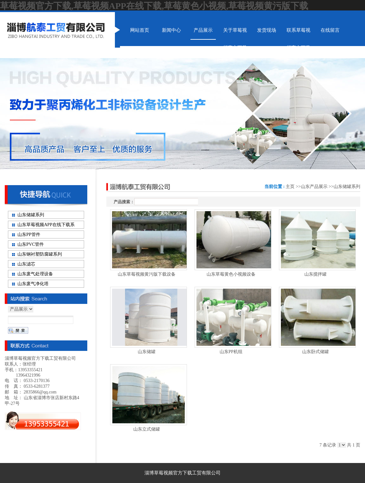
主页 (290, 186)
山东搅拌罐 (315, 274)
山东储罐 (147, 351)
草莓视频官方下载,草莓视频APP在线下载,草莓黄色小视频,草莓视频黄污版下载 (154, 6)
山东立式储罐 (146, 429)
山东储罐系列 (347, 186)
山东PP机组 (231, 351)
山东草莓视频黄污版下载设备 (147, 274)
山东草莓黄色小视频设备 (231, 274)
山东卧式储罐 (315, 351)
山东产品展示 (314, 186)
